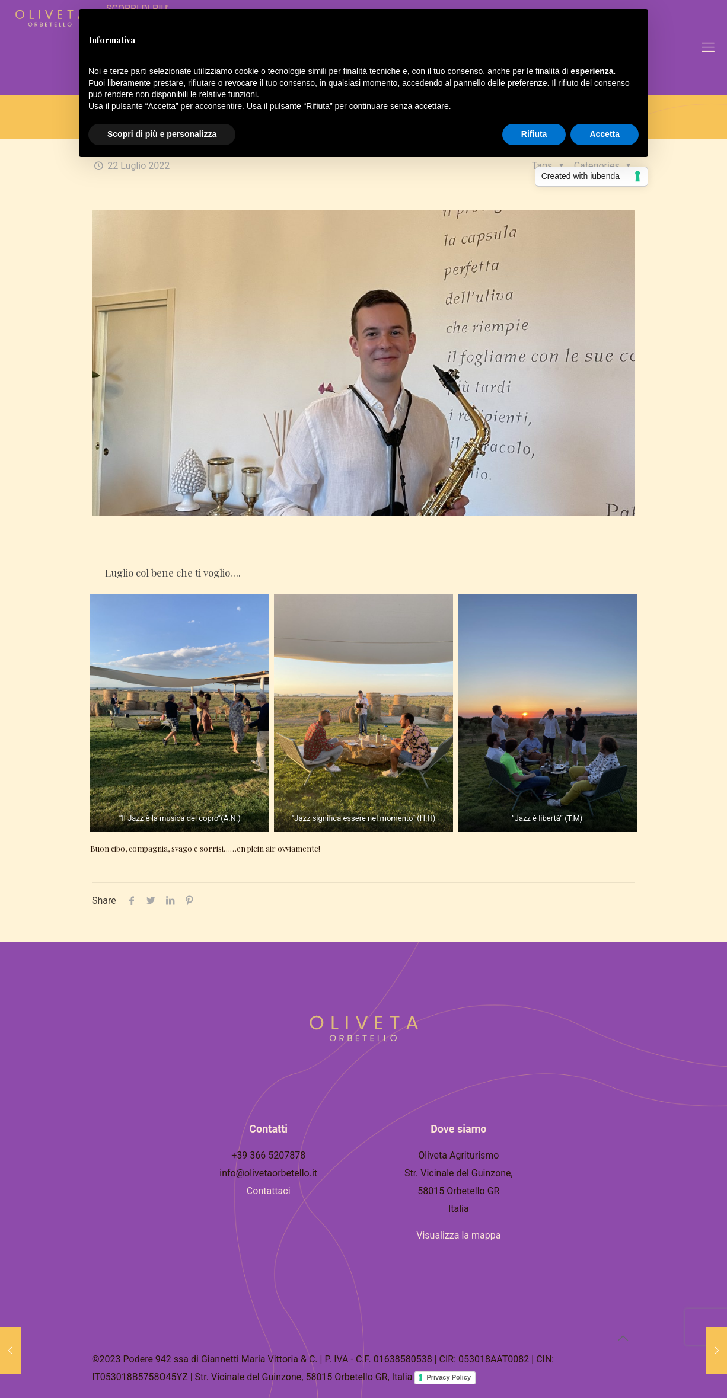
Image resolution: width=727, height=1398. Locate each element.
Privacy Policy (448, 1377)
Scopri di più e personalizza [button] (161, 134)
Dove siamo (458, 1128)
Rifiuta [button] (534, 134)
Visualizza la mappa (458, 1235)
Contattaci (269, 1191)
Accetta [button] (604, 134)
